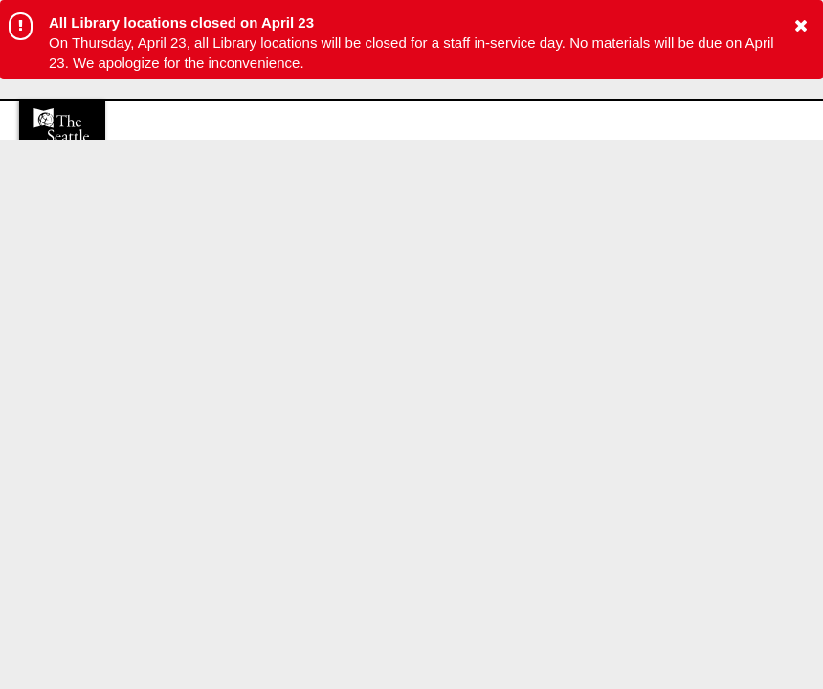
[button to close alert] (801, 26)
